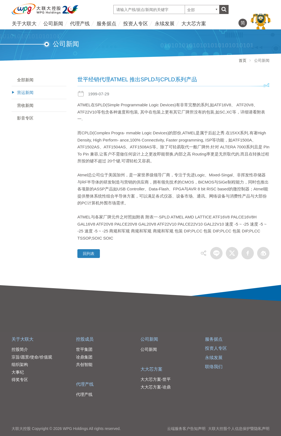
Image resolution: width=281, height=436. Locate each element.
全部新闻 (25, 79)
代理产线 (80, 23)
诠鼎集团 (84, 357)
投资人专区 (135, 23)
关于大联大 (24, 23)
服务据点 (106, 23)
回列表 (88, 253)
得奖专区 (20, 379)
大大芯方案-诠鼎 (155, 387)
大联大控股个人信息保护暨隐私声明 (238, 428)
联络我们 (214, 366)
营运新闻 (25, 92)
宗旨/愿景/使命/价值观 (32, 357)
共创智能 (84, 364)
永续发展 (165, 23)
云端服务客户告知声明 (186, 428)
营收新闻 (25, 105)
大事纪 (18, 372)
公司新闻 (53, 23)
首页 (242, 60)
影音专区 (25, 118)
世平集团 (84, 349)
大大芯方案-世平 (155, 379)
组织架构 (20, 364)
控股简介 (20, 349)
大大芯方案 (193, 23)
